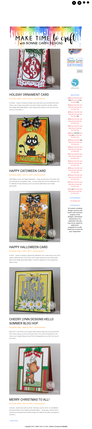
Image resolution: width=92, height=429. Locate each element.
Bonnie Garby (16, 98)
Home (24, 27)
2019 (69, 140)
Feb (75, 98)
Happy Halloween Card (28, 247)
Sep (80, 107)
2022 (69, 119)
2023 (69, 112)
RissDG (65, 426)
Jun (73, 100)
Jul (75, 100)
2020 (69, 133)
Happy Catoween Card (27, 171)
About (32, 27)
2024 (69, 105)
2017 (69, 154)
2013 (69, 182)
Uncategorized (39, 98)
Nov (75, 102)
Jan (73, 98)
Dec (78, 109)
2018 (69, 147)
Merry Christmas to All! (29, 399)
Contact (66, 27)
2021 (69, 126)
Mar (78, 98)
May (70, 107)
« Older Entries (13, 421)
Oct (72, 102)
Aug (77, 100)
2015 (69, 168)
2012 (69, 189)
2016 (69, 161)
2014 (69, 175)
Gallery (44, 27)
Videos (56, 27)
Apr (81, 98)
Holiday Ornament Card (29, 94)
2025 (69, 98)
